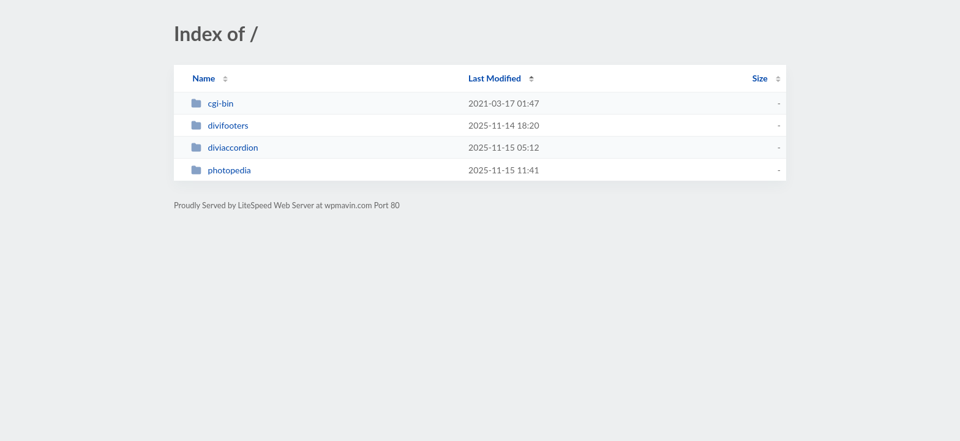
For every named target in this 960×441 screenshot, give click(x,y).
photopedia (221, 170)
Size (760, 78)
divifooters (220, 125)
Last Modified (494, 78)
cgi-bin (212, 103)
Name (203, 78)
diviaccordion (224, 147)
